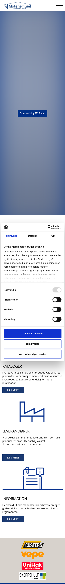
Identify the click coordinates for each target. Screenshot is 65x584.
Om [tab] (53, 235)
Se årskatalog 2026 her (32, 113)
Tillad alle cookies (32, 333)
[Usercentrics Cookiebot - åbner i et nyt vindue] (47, 227)
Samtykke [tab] (11, 235)
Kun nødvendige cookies (33, 354)
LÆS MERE (13, 390)
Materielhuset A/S (17, 5)
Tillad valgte (32, 343)
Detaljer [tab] (32, 235)
